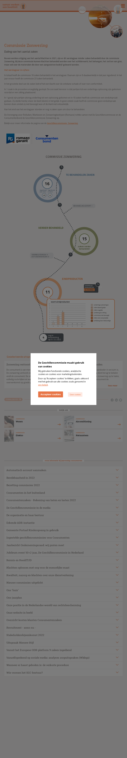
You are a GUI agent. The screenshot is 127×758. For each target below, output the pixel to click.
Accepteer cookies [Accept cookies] (50, 394)
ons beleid (43, 385)
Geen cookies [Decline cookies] (75, 395)
